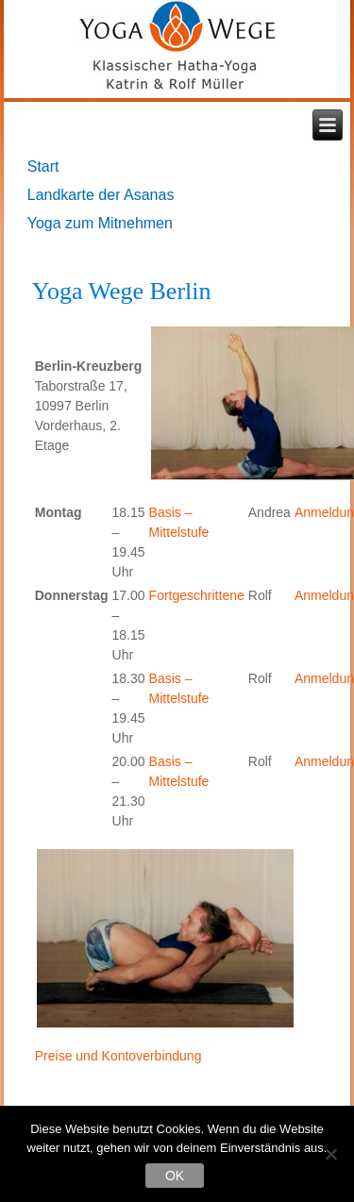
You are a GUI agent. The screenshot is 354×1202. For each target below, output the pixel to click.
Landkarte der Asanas (101, 195)
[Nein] (330, 1153)
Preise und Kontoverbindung (118, 1055)
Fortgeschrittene (196, 595)
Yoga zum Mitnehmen (100, 223)
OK (174, 1175)
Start (43, 167)
